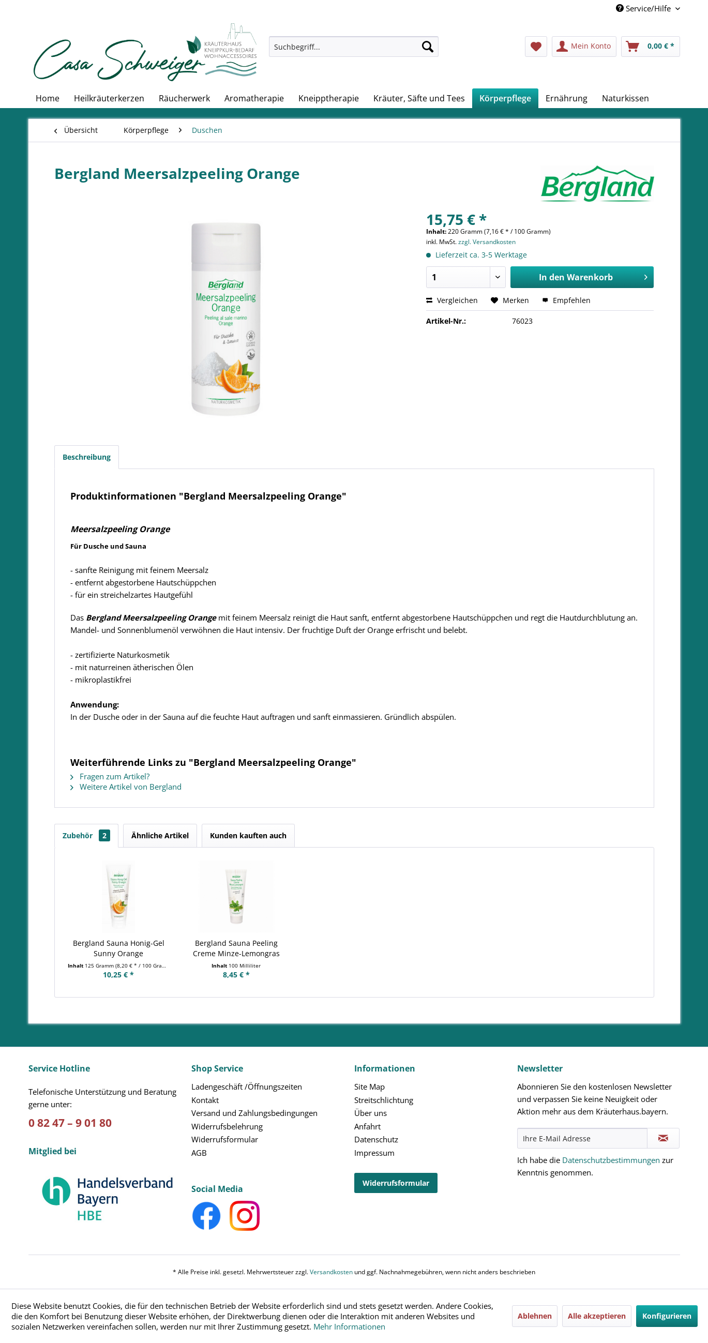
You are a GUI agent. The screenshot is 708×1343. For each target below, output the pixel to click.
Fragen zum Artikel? (109, 776)
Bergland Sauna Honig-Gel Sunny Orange (118, 948)
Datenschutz (376, 1139)
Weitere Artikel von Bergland (126, 786)
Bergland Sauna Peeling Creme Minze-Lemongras (236, 948)
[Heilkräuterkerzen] (109, 98)
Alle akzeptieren (597, 1316)
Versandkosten (331, 1271)
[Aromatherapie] (254, 98)
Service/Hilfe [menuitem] (644, 8)
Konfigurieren (666, 1316)
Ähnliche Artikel (160, 835)
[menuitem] (354, 51)
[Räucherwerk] (184, 98)
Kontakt (205, 1100)
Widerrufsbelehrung (227, 1126)
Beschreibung (87, 457)
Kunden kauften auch (248, 835)
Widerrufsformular (224, 1139)
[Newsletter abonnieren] (663, 1138)
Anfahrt (367, 1126)
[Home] (47, 98)
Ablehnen (535, 1316)
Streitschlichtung (383, 1100)
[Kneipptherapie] (328, 98)
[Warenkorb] (650, 46)
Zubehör (86, 835)
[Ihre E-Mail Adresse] (582, 1138)
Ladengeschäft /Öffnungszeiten (246, 1086)
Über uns (370, 1113)
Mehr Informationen (349, 1326)
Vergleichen (452, 300)
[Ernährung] (566, 98)
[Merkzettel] (536, 46)
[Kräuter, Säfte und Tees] (419, 98)
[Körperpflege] (505, 98)
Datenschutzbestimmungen (611, 1160)
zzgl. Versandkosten (487, 241)
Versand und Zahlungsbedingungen (254, 1113)
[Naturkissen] (625, 98)
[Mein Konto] (584, 46)
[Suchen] (428, 46)
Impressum (374, 1153)
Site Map (369, 1086)
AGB (199, 1153)
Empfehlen (566, 300)
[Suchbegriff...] (354, 46)
